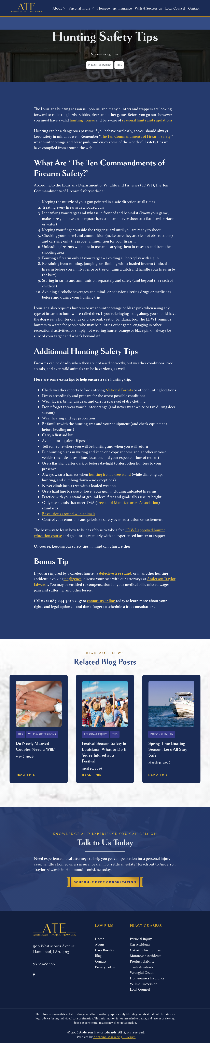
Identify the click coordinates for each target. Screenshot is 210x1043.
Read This (25, 775)
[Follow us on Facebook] (34, 974)
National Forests (119, 389)
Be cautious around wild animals (68, 513)
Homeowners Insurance (114, 8)
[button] (59, 8)
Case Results (104, 950)
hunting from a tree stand (110, 474)
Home (99, 938)
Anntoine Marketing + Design (114, 1037)
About (99, 944)
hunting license (82, 119)
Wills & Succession (148, 8)
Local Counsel (175, 8)
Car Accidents (140, 944)
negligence (73, 578)
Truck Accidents (141, 967)
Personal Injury (141, 938)
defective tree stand (115, 573)
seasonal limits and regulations (147, 119)
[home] (26, 8)
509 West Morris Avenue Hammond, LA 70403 (54, 948)
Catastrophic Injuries (145, 950)
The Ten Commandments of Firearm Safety (135, 136)
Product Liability (142, 961)
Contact (193, 8)
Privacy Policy (105, 967)
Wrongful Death (142, 972)
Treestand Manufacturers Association (127, 502)
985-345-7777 (44, 963)
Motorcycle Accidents (145, 955)
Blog (98, 955)
